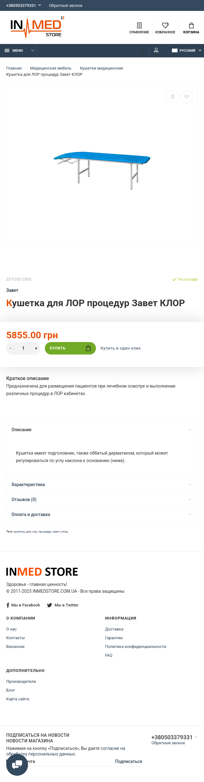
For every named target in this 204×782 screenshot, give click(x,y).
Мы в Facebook (23, 605)
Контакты (15, 637)
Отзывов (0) (101, 499)
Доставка (114, 629)
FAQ (108, 655)
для (28, 531)
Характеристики (101, 484)
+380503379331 (21, 5)
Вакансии (15, 646)
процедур (44, 531)
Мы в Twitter (62, 605)
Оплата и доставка (101, 514)
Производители (21, 681)
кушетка (19, 531)
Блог (10, 690)
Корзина (191, 28)
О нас (11, 629)
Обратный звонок (66, 5)
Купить (70, 348)
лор (34, 531)
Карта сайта (17, 699)
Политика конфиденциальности (135, 646)
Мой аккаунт (156, 50)
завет (56, 531)
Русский (183, 50)
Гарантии (114, 637)
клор (64, 531)
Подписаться (128, 761)
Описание (101, 429)
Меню (14, 51)
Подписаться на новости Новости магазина (37, 738)
